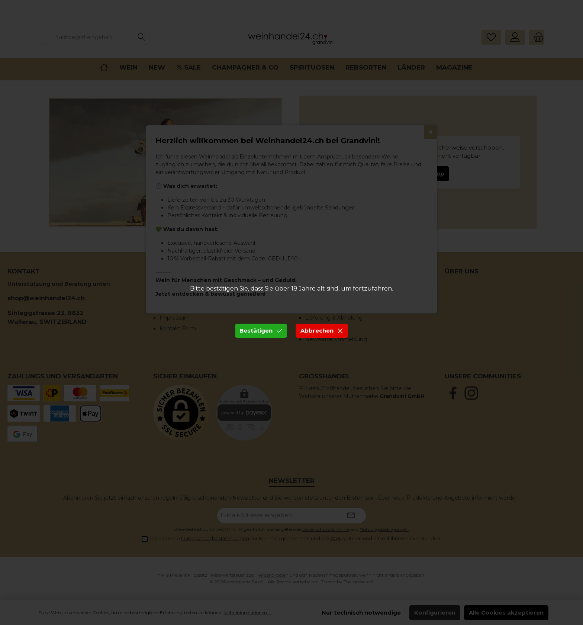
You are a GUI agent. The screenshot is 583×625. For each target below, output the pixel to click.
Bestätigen (261, 330)
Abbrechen (322, 330)
